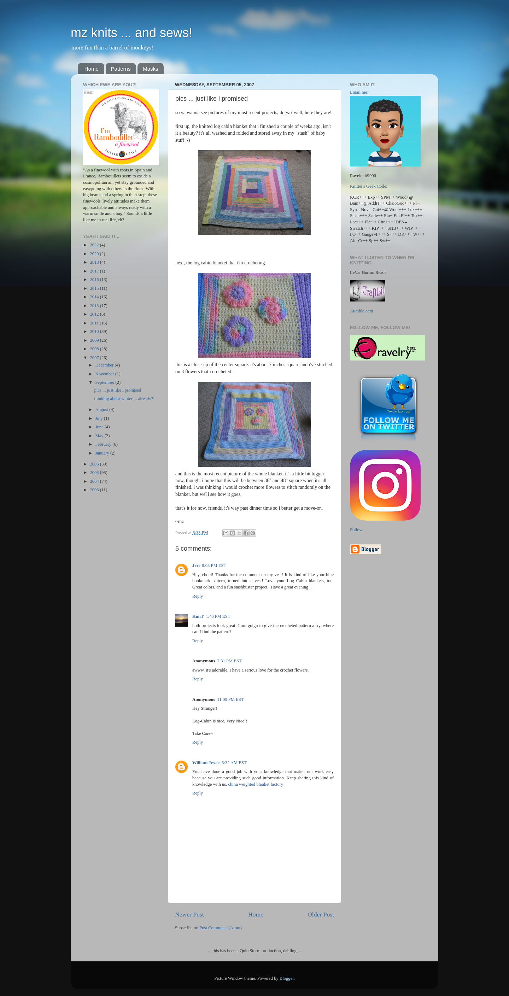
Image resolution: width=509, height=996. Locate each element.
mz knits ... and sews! (131, 32)
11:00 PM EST (230, 699)
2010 (95, 331)
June (100, 426)
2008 (95, 348)
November (105, 373)
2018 (95, 262)
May (100, 435)
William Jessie (206, 762)
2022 (95, 244)
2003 (95, 489)
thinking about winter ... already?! (124, 398)
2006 (95, 464)
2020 (95, 253)
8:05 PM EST (214, 565)
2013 (95, 305)
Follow (356, 529)
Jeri (196, 565)
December (105, 365)
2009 (95, 340)
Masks (150, 69)
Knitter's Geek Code (368, 186)
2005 (95, 472)
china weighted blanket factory (255, 784)
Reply (197, 596)
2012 (95, 314)
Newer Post (189, 914)
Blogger (287, 978)
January (102, 453)
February (104, 444)
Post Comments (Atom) (220, 927)
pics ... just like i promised (117, 390)
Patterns (121, 69)
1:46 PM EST (218, 616)
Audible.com (361, 311)
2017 (95, 271)
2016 (95, 279)
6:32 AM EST (234, 762)
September (105, 382)
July (99, 418)
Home (91, 69)
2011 (95, 323)
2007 (95, 357)
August (102, 409)
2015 (95, 288)
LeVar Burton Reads (368, 272)
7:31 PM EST (229, 660)
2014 (95, 296)
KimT (198, 616)
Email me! (359, 92)
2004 (95, 481)
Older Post (321, 914)
